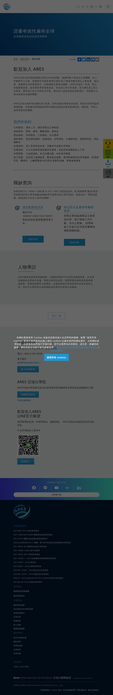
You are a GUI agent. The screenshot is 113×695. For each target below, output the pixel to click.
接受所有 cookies (56, 357)
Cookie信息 (56, 350)
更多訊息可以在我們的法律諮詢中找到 (76, 347)
